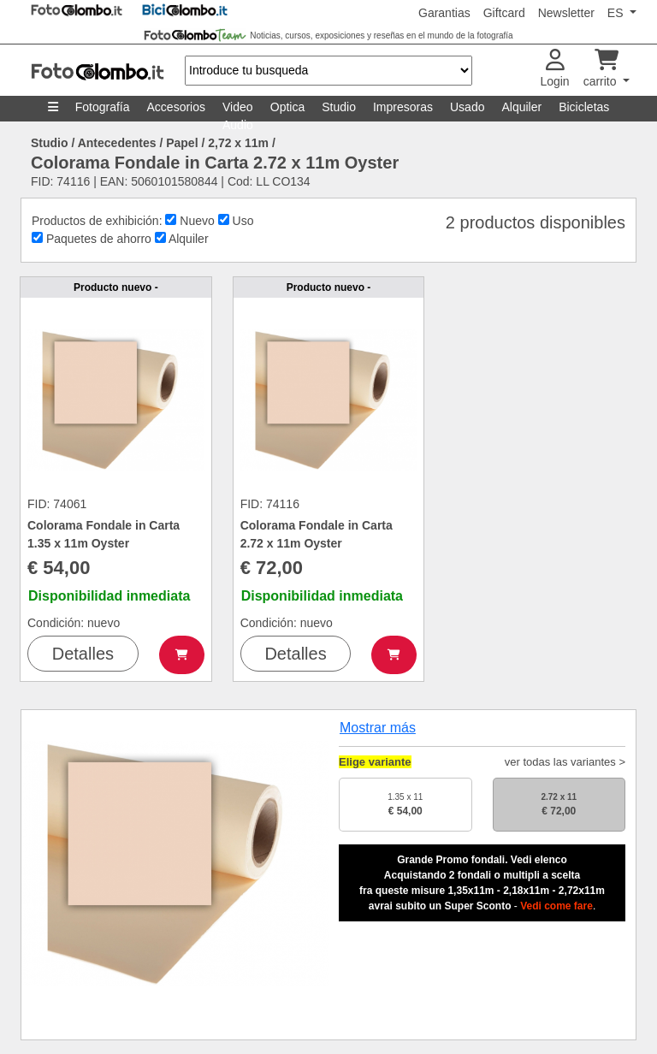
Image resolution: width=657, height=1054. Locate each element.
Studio (339, 107)
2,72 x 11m (238, 143)
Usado (467, 107)
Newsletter (566, 13)
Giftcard (504, 13)
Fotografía (102, 107)
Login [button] (554, 69)
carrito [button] (601, 69)
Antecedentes (117, 143)
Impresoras (403, 107)
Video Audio (237, 110)
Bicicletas (584, 107)
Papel (182, 143)
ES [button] (617, 13)
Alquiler (521, 107)
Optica (287, 107)
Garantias (444, 13)
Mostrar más (378, 727)
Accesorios (176, 107)
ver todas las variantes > (565, 761)
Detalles (83, 653)
